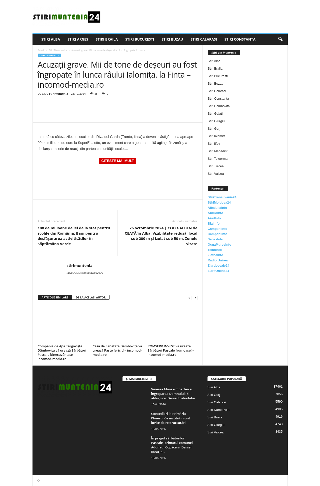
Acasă (41, 50)
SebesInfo (215, 239)
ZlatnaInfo (215, 255)
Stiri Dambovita (58, 50)
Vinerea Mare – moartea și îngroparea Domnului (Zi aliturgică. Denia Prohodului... (174, 393)
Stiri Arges (78, 39)
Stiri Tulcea (216, 166)
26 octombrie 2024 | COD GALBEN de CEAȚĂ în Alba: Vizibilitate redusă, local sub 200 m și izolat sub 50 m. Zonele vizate (161, 235)
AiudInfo (214, 218)
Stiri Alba (51, 39)
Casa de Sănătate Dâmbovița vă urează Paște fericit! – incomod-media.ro (117, 350)
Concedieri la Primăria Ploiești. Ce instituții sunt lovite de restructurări (170, 418)
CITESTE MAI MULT (117, 161)
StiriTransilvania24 (222, 197)
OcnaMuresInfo (220, 244)
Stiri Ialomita (217, 136)
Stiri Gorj (214, 128)
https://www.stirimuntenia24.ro (85, 272)
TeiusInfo (215, 250)
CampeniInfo (218, 229)
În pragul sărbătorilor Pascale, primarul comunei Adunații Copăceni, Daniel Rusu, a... (172, 445)
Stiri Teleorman (218, 158)
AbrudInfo (215, 213)
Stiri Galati (215, 113)
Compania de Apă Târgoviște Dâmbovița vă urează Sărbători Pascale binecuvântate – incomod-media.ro (62, 352)
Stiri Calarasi (203, 39)
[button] (280, 39)
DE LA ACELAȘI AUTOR (91, 297)
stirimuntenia (58, 93)
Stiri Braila (107, 39)
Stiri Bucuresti (139, 39)
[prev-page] (189, 297)
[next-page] (195, 297)
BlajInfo (214, 223)
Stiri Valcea (216, 174)
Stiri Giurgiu (216, 121)
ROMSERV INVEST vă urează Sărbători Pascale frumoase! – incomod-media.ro (171, 350)
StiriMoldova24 (219, 202)
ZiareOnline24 (218, 271)
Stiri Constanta (240, 39)
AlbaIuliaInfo (217, 208)
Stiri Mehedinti (218, 151)
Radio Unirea (218, 260)
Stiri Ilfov (214, 143)
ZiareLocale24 (219, 265)
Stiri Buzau (172, 39)
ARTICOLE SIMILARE (55, 297)
